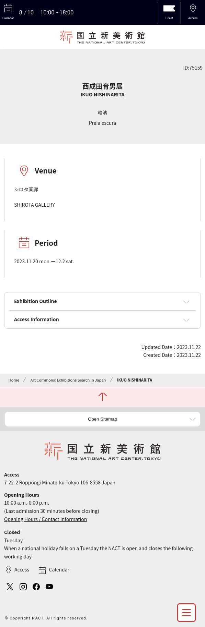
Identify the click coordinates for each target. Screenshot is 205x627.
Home (13, 380)
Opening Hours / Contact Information (45, 519)
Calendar (59, 569)
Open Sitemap (102, 419)
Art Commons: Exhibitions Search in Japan (68, 380)
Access (21, 569)
